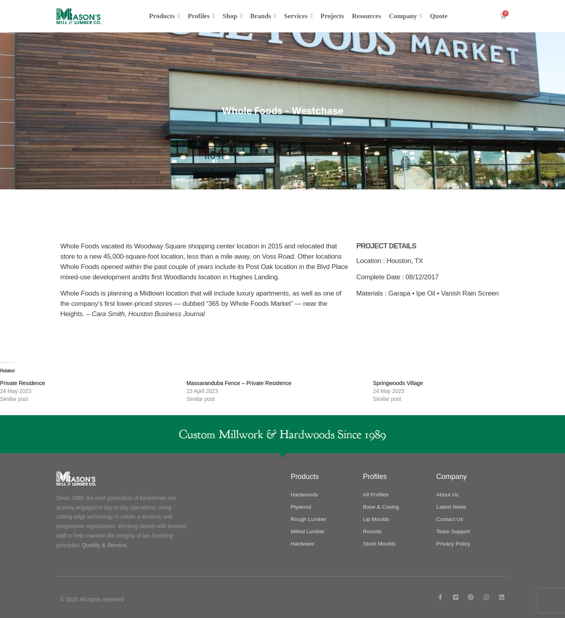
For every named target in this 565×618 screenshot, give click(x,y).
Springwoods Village (398, 383)
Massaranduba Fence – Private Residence (239, 383)
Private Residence (22, 383)
